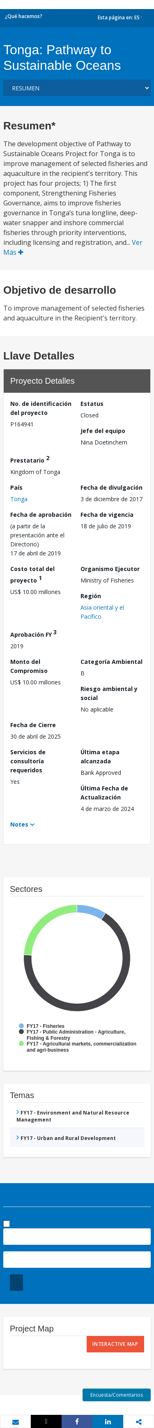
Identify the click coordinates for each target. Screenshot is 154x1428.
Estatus (91, 404)
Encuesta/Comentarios (116, 1394)
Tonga (19, 499)
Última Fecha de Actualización (104, 792)
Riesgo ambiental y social (109, 693)
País (16, 487)
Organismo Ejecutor (110, 569)
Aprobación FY (33, 633)
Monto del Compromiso (29, 666)
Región (90, 596)
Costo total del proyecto (32, 574)
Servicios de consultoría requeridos (28, 761)
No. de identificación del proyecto (40, 408)
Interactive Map (115, 1343)
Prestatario (29, 459)
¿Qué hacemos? (23, 16)
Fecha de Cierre (33, 725)
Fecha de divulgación (111, 487)
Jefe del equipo (102, 431)
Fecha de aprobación (40, 514)
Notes (19, 824)
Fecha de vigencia (106, 514)
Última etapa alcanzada (100, 756)
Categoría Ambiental (111, 662)
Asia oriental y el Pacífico (102, 611)
